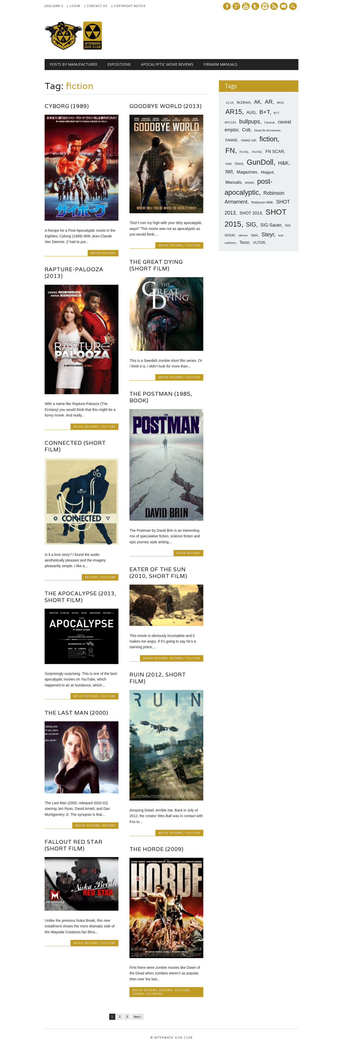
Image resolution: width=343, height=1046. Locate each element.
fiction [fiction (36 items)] (268, 139)
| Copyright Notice (128, 6)
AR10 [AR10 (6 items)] (280, 102)
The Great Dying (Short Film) (156, 265)
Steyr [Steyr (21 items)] (267, 234)
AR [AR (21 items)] (269, 102)
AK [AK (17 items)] (257, 102)
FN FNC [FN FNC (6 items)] (257, 151)
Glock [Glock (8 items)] (239, 164)
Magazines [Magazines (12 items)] (247, 172)
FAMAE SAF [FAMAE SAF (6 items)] (248, 140)
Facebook (227, 6)
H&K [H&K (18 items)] (283, 163)
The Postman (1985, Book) (160, 397)
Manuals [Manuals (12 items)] (233, 182)
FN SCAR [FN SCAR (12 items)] (274, 151)
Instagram (265, 6)
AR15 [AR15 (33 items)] (233, 111)
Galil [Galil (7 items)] (228, 164)
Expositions (119, 64)
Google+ (236, 6)
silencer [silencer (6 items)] (243, 235)
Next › (137, 1016)
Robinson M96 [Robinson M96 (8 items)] (262, 202)
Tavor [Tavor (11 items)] (244, 242)
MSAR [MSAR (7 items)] (249, 183)
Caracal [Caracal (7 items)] (269, 122)
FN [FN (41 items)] (230, 150)
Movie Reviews (103, 253)
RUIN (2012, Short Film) (157, 678)
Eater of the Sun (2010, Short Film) (158, 572)
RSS (274, 6)
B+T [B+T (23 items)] (264, 112)
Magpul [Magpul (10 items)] (267, 172)
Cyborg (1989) (67, 106)
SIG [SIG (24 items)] (251, 224)
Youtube (246, 6)
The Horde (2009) (156, 849)
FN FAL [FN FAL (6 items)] (244, 151)
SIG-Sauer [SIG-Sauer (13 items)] (270, 225)
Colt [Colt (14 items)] (246, 129)
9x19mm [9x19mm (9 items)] (243, 102)
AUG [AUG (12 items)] (251, 112)
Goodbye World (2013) (165, 106)
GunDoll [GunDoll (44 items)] (260, 162)
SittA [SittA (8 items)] (254, 235)
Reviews (91, 577)
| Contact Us (95, 6)
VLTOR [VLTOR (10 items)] (259, 242)
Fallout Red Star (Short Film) (74, 845)
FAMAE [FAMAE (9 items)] (231, 140)
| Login (73, 6)
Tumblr (255, 6)
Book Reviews (188, 553)
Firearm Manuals (220, 64)
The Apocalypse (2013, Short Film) (80, 597)
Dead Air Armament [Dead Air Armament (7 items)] (267, 130)
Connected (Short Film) (75, 446)
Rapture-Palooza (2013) (74, 272)
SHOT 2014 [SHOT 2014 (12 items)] (250, 213)
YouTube (192, 245)
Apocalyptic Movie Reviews (167, 64)
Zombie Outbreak (148, 993)
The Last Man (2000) (76, 712)
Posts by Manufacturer (73, 64)
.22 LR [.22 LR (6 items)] (229, 102)
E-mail (284, 6)
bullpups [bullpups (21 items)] (249, 121)
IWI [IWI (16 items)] (229, 172)
